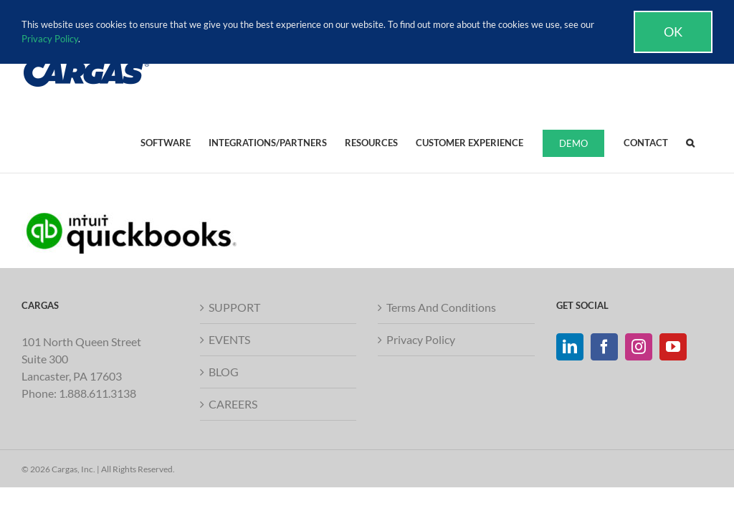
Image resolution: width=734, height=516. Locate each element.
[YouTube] (673, 346)
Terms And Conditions (441, 307)
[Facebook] (604, 346)
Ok (673, 31)
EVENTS (229, 339)
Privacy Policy (420, 339)
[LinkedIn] (569, 346)
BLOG (224, 371)
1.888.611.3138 (97, 393)
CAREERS (233, 404)
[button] (690, 142)
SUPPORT (234, 307)
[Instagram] (638, 346)
